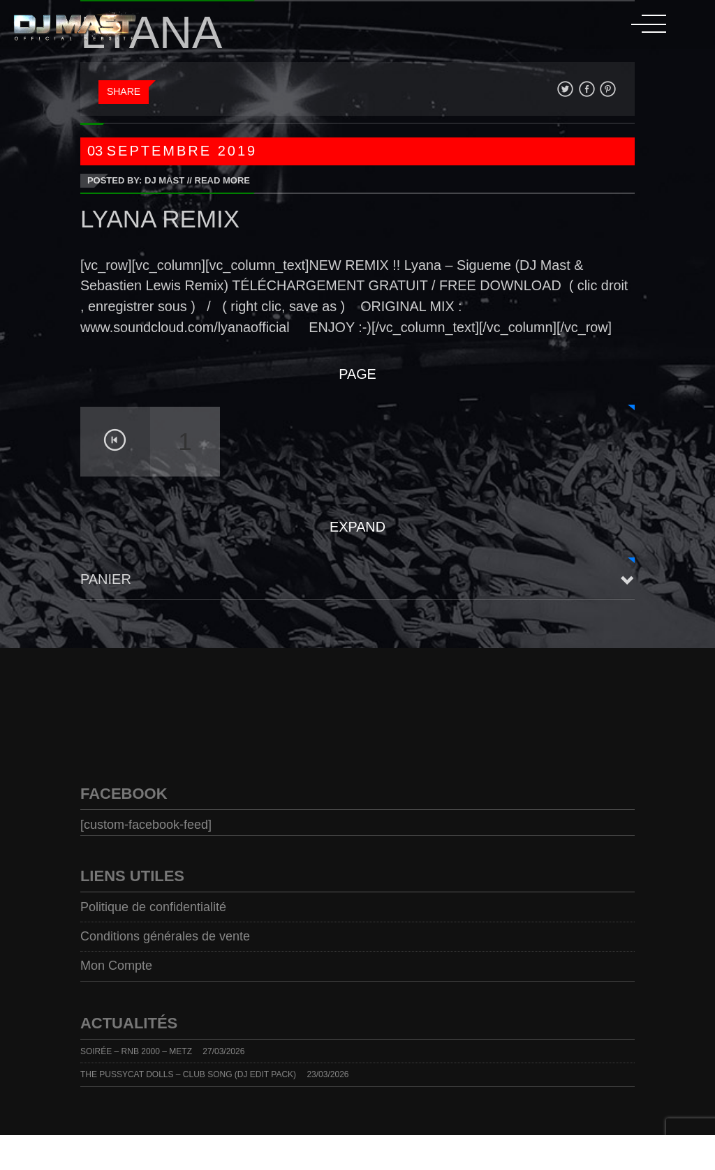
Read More (222, 180)
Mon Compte (116, 966)
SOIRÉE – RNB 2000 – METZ (136, 1051)
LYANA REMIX (159, 218)
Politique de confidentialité (153, 907)
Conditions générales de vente (165, 936)
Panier (105, 579)
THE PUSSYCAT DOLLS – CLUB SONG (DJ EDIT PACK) (188, 1074)
